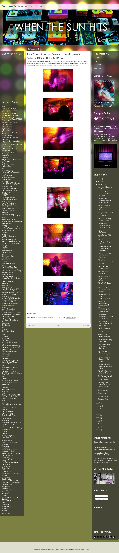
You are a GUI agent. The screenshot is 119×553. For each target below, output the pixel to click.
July (99, 181)
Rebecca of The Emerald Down (12, 422)
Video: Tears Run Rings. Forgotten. (105, 340)
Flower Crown (6, 468)
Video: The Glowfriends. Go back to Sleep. (105, 262)
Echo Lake (5, 336)
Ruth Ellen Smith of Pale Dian (11, 397)
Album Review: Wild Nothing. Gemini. (104, 236)
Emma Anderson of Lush (10, 115)
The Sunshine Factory (9, 114)
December (101, 399)
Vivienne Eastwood (8, 424)
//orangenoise (6, 179)
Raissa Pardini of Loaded (9, 382)
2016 (98, 418)
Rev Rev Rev (6, 406)
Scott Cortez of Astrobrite (10, 110)
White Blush (6, 325)
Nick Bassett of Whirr (9, 205)
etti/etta (4, 495)
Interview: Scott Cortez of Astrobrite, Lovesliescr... (105, 214)
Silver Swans (6, 353)
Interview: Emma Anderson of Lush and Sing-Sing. (104, 353)
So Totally (5, 512)
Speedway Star (6, 285)
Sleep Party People (8, 165)
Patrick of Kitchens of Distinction (9, 237)
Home (58, 325)
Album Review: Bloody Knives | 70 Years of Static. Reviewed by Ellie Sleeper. (105, 128)
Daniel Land (5, 194)
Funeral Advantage (8, 435)
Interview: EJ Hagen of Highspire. (105, 188)
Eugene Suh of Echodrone (10, 473)
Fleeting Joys (6, 154)
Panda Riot (5, 329)
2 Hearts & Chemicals (9, 300)
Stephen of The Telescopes (10, 172)
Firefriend (5, 488)
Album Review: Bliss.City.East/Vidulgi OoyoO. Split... (105, 316)
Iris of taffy (5, 448)
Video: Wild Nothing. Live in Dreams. (104, 219)
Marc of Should (7, 251)
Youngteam (5, 174)
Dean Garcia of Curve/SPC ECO (12, 119)
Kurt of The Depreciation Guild (12, 145)
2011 (97, 403)
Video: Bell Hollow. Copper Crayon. (104, 267)
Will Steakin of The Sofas (10, 497)
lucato (76, 549)
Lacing (4, 461)
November (101, 396)
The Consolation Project (10, 190)
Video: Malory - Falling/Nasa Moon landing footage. (104, 200)
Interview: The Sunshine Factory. (104, 335)
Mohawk (64, 61)
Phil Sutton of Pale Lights (10, 481)
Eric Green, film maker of (10, 321)
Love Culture (6, 150)
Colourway (5, 504)
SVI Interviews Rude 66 (9, 199)
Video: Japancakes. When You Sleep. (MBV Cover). (104, 310)
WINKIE (4, 400)
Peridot (4, 402)
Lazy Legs (5, 409)
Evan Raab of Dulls (8, 452)
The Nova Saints (7, 252)
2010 (98, 179)
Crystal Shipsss (6, 344)
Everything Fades (7, 411)
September (101, 390)
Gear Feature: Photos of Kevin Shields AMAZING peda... (104, 248)
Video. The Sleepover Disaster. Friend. (105, 372)
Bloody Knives (6, 128)
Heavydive (5, 494)
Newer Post (30, 325)
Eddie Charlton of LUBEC (10, 442)
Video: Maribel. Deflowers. (102, 231)
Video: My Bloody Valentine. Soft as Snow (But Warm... (104, 384)
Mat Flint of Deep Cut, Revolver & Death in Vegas (10, 268)
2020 (98, 430)
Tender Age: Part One (9, 399)
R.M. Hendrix (6, 318)
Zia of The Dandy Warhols (10, 185)
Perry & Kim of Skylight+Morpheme (8, 176)
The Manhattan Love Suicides (11, 404)
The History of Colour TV (10, 347)
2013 (98, 409)
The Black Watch (7, 276)
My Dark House (7, 441)
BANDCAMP (98, 68)
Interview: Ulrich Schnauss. (103, 272)
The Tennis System (8, 316)
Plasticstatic (5, 457)
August (100, 184)
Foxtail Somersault (8, 214)
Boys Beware (6, 181)
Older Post (86, 325)
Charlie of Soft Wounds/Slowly (12, 428)
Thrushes (5, 247)
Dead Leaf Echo (7, 187)
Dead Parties (6, 260)
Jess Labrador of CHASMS (10, 380)
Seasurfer (5, 439)
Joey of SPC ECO (7, 134)
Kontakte (4, 196)
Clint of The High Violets (10, 148)
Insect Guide (6, 146)
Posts (97, 496)
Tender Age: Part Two (9, 408)
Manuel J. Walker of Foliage (11, 453)
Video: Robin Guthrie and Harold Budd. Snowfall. (104, 289)
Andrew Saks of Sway (9, 309)
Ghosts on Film (7, 333)
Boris (57, 61)
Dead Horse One (7, 369)
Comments (99, 499)
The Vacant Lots (7, 124)
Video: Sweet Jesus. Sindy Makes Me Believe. (104, 346)
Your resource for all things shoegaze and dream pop (24, 6)
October (101, 393)
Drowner (4, 225)
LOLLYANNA (6, 508)
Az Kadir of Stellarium (9, 143)
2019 (98, 427)
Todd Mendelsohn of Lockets (11, 313)
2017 (97, 421)
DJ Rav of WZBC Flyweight (11, 298)
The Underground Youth (9, 351)
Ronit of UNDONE (8, 413)
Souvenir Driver (7, 287)
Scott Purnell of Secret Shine (11, 141)
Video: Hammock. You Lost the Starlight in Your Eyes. (105, 323)
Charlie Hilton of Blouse (9, 362)
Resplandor (5, 157)
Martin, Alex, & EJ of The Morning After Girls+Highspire (12, 220)
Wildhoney (5, 420)
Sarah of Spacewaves (8, 209)
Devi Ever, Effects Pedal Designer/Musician (10, 304)
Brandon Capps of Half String (11, 271)
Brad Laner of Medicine (9, 188)
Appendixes (5, 384)
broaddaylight (6, 355)
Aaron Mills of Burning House (11, 483)
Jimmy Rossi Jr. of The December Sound (9, 273)
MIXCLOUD (97, 65)
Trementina (5, 446)
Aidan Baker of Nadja (8, 263)
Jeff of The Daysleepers (9, 450)
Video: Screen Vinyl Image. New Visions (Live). (105, 366)
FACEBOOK (97, 58)
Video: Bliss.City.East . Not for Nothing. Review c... (105, 255)
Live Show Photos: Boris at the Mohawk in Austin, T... (105, 193)
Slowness (5, 212)
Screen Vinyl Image (8, 117)
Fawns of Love (6, 430)
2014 (98, 412)
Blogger (87, 549)
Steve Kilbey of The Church (11, 183)
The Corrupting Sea (8, 459)
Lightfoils (5, 357)
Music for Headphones (9, 203)
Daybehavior (6, 338)
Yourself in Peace (7, 282)
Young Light (6, 358)
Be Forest (5, 262)
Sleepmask (5, 163)
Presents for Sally (7, 135)
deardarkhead (6, 258)
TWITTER (97, 61)
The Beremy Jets (7, 490)
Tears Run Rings (7, 126)
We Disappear (11, 294)
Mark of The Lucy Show (9, 240)
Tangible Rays (6, 431)
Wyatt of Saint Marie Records (11, 314)
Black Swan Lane (7, 223)
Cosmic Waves (6, 472)
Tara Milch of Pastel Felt (10, 462)
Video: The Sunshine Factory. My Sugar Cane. (104, 241)
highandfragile (6, 466)
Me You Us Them (7, 170)
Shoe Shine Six (6, 479)
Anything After (6, 296)
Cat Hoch (5, 388)
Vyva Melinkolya (7, 484)
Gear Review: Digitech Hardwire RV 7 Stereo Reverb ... (105, 378)
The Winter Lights (8, 152)
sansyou (4, 254)
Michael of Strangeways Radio (11, 241)
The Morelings (6, 464)
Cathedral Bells (6, 501)
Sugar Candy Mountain (9, 437)
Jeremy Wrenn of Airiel (9, 207)
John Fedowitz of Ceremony (11, 346)
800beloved (5, 156)
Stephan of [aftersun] (8, 210)
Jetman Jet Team (7, 349)
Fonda (3, 335)
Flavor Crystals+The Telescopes (8, 416)
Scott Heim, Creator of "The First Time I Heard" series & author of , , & (11, 291)
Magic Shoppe (6, 492)
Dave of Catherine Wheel (10, 137)
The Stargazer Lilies (8, 198)
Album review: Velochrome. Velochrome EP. (103, 303)
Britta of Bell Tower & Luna (11, 121)
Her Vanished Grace (8, 256)
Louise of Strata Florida (9, 367)
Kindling (4, 433)
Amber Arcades (7, 419)
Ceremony (5, 139)
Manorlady (5, 283)
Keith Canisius (6, 167)
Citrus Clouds (6, 477)
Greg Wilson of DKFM (9, 389)
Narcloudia (5, 499)
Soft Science (6, 486)
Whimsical (5, 444)
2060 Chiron (6, 249)
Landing (4, 307)
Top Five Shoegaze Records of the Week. (104, 207)
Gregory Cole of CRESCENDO (12, 395)
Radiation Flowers (7, 386)
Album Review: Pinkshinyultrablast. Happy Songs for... (104, 225)
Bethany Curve (6, 506)
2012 (98, 406)
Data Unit (5, 234)
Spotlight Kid (6, 192)
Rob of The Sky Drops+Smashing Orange (10, 131)
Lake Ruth (5, 475)
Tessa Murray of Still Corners (11, 360)
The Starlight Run (7, 455)
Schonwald (5, 391)
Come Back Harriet (8, 311)
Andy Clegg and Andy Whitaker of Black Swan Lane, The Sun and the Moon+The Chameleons (12, 229)
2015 (97, 415)
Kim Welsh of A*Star (8, 302)
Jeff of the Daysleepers (9, 123)
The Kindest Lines (7, 340)
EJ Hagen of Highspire (9, 108)
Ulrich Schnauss (7, 112)
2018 (98, 424)
